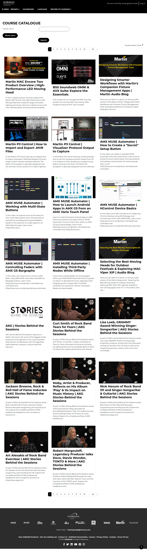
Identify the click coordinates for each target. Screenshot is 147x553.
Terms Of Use (122, 541)
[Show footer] (141, 547)
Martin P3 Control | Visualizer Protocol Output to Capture (73, 148)
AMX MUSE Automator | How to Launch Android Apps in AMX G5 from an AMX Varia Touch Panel (72, 207)
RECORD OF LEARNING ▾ (61, 9)
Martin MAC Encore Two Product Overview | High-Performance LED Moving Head (26, 86)
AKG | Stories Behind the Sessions (25, 330)
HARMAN (69, 544)
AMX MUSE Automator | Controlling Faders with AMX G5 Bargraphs (24, 267)
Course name (8, 29)
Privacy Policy (102, 541)
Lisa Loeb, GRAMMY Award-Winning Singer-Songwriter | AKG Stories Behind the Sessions (119, 330)
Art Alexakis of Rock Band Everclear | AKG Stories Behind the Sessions (26, 462)
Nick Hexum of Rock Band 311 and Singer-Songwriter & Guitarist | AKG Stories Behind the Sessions (120, 395)
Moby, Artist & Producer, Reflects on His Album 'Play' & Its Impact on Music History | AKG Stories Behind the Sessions (72, 395)
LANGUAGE (42, 9)
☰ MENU (5, 9)
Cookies (112, 541)
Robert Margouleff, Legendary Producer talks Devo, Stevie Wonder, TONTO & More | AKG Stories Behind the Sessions (73, 463)
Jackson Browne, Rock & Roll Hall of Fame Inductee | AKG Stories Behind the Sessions (26, 395)
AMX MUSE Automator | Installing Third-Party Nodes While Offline (71, 268)
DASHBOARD (28, 9)
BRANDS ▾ (15, 9)
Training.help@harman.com (78, 534)
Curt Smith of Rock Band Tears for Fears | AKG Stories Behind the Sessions (72, 330)
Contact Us (62, 541)
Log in (142, 3)
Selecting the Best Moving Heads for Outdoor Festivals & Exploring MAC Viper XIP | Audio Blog (120, 269)
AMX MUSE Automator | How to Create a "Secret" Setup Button (119, 145)
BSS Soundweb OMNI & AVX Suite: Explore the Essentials (71, 91)
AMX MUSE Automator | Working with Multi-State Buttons (25, 207)
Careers (92, 541)
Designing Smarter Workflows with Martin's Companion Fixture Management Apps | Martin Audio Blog (119, 87)
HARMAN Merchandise (78, 541)
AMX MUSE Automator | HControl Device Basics (118, 205)
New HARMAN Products (28, 541)
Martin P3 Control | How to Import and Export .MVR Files (26, 148)
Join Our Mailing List (48, 541)
